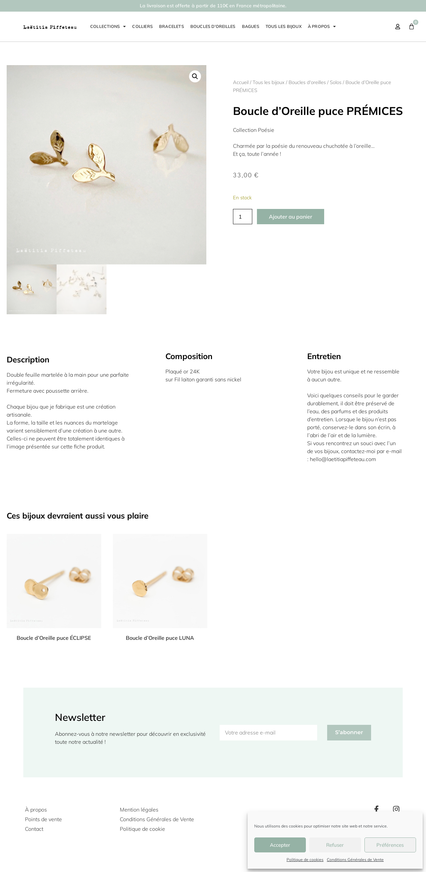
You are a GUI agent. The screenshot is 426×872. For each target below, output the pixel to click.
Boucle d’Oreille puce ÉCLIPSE (54, 637)
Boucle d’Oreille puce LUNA (160, 637)
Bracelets (171, 26)
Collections (108, 26)
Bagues (250, 26)
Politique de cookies (305, 859)
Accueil (241, 82)
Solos (335, 82)
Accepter (280, 845)
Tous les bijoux (284, 26)
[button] (195, 76)
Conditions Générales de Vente (355, 859)
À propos (322, 26)
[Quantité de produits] (242, 216)
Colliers (142, 26)
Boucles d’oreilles (213, 26)
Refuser (335, 845)
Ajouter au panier (290, 216)
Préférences (390, 845)
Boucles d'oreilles (307, 82)
